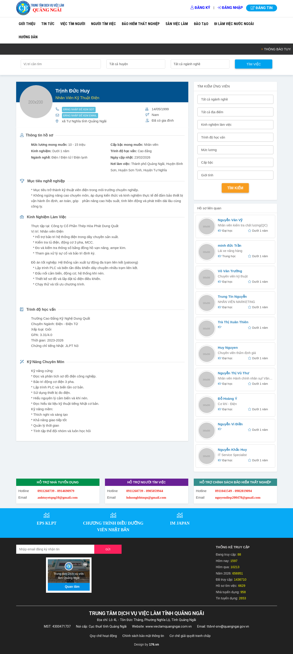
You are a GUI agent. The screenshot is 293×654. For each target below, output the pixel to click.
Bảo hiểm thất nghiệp (141, 24)
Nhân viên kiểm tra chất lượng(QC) (243, 225)
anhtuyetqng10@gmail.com (58, 497)
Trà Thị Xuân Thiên (233, 322)
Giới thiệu (27, 24)
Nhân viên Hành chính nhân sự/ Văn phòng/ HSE (243, 379)
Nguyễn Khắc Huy (232, 449)
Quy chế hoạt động (103, 636)
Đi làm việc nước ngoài (234, 24)
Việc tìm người (72, 24)
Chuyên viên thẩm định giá (237, 353)
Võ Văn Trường (230, 271)
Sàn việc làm (177, 24)
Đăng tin (262, 8)
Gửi (107, 549)
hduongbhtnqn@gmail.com (146, 497)
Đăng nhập (230, 7)
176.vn (154, 644)
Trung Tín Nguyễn (232, 296)
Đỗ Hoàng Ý (227, 398)
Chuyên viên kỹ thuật (233, 276)
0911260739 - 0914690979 (56, 491)
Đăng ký (200, 7)
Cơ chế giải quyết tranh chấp (189, 636)
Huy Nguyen (228, 347)
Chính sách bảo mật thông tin (143, 636)
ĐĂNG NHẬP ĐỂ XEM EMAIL (80, 115)
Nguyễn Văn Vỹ (230, 220)
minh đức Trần (229, 245)
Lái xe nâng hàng (230, 251)
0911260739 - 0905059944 (144, 491)
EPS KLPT (46, 523)
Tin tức (47, 24)
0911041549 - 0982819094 (233, 491)
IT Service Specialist (232, 455)
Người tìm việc (103, 24)
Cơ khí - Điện (227, 404)
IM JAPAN (180, 523)
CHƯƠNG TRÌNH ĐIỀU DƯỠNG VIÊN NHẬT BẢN (113, 526)
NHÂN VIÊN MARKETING (236, 302)
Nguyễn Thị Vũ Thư (233, 373)
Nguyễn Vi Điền (230, 424)
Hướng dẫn (28, 37)
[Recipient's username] (55, 549)
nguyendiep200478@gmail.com (237, 497)
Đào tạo (201, 24)
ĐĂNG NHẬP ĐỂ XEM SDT (78, 109)
